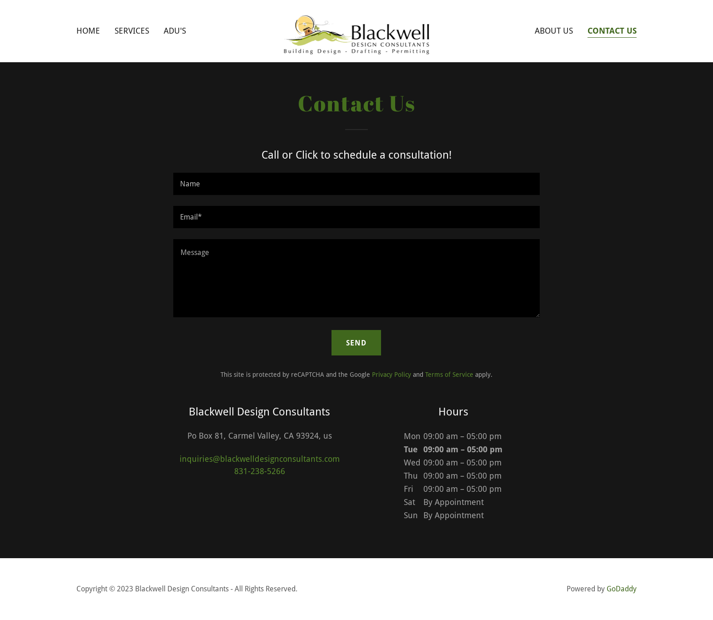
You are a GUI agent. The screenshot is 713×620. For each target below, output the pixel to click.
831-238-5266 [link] (259, 471)
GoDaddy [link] (622, 589)
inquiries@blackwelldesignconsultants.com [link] (260, 459)
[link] (357, 30)
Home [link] (88, 30)
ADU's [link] (175, 30)
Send (356, 343)
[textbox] (356, 184)
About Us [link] (554, 30)
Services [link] (132, 30)
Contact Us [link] (612, 30)
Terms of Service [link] (449, 374)
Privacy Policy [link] (391, 374)
